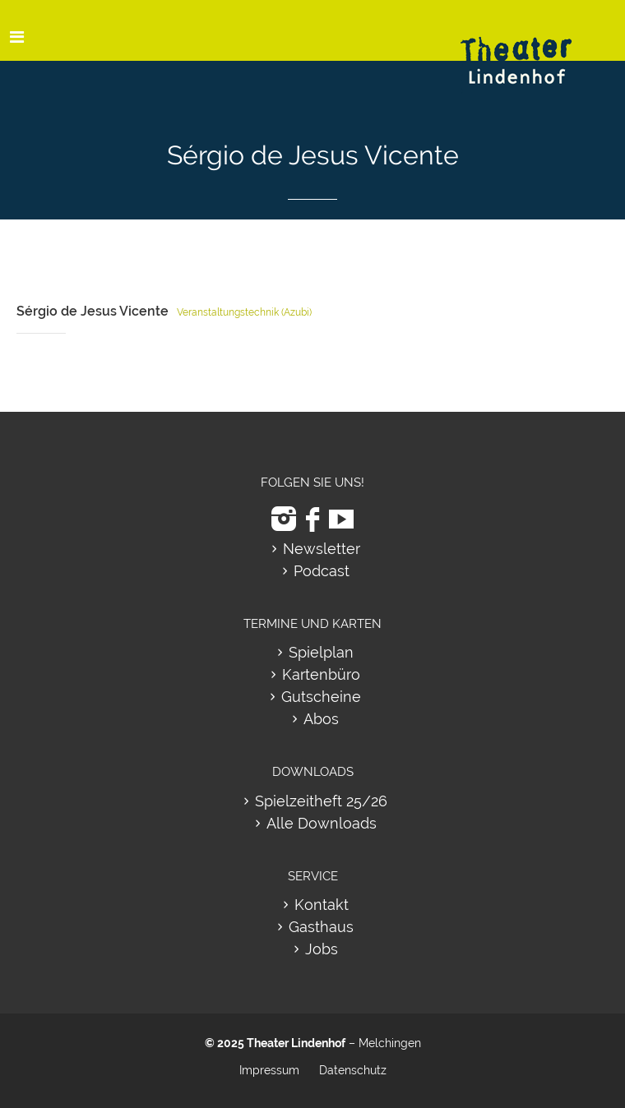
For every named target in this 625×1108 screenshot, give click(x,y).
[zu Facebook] (312, 519)
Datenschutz (353, 1070)
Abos (321, 718)
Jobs (321, 949)
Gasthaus (321, 926)
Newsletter (321, 548)
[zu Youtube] (341, 519)
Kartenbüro (321, 674)
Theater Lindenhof (296, 1043)
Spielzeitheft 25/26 (321, 801)
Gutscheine (321, 696)
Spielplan (321, 652)
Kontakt (321, 904)
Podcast (322, 570)
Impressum (269, 1070)
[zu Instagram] (283, 519)
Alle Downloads (321, 823)
